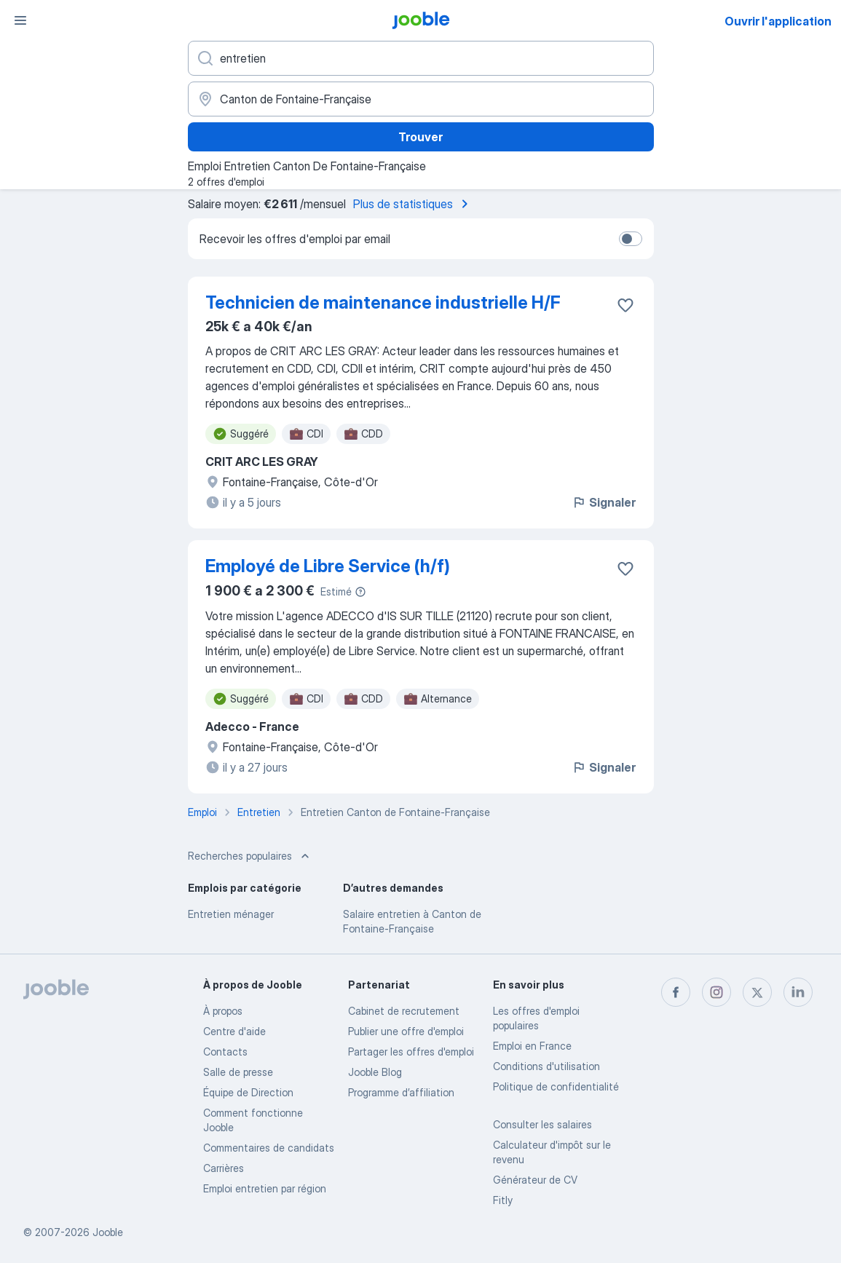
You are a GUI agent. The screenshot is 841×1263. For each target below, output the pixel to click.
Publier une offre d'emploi (406, 1031)
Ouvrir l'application (778, 21)
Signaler (604, 502)
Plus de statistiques (413, 204)
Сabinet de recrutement (403, 1011)
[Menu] (20, 20)
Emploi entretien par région (264, 1188)
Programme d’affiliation (401, 1092)
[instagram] (716, 992)
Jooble (107, 1232)
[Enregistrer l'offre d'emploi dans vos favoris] (625, 305)
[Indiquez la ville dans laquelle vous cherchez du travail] (421, 99)
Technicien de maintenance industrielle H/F (383, 302)
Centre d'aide (234, 1031)
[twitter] (757, 992)
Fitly (503, 1200)
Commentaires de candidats (268, 1147)
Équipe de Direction (248, 1092)
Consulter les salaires (542, 1124)
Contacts (225, 1051)
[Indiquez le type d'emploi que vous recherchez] (421, 58)
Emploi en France (532, 1046)
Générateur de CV (535, 1179)
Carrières (223, 1168)
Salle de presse (238, 1072)
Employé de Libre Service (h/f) (327, 566)
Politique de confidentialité (556, 1086)
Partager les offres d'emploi (411, 1051)
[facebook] (675, 992)
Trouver (420, 137)
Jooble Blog (375, 1072)
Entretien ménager (231, 914)
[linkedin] (798, 992)
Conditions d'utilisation (546, 1066)
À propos (222, 1011)
